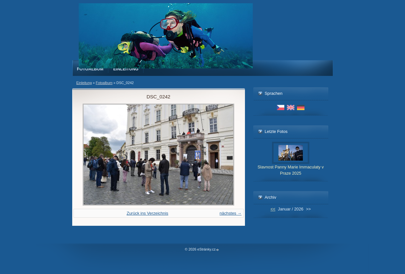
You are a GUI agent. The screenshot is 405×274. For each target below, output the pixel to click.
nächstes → (231, 213)
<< (272, 209)
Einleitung (126, 68)
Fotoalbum (90, 68)
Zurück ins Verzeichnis (147, 213)
